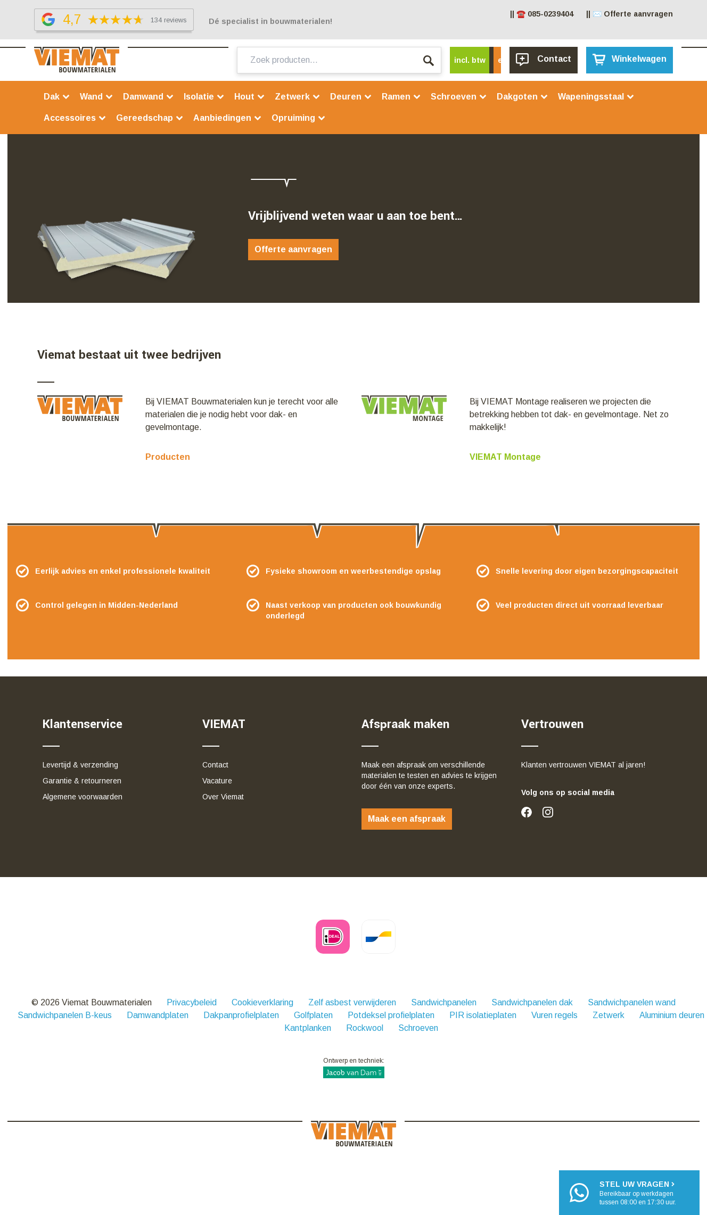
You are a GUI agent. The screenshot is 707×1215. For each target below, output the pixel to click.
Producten (167, 456)
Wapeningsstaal (596, 96)
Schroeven (459, 96)
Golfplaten (313, 1015)
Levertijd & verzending (80, 765)
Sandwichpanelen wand (632, 1002)
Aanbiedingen (227, 117)
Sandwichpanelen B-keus (65, 1015)
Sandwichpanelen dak (532, 1002)
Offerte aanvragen (293, 249)
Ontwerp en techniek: (353, 1067)
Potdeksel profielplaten (391, 1015)
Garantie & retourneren (82, 780)
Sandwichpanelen (443, 1002)
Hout (249, 96)
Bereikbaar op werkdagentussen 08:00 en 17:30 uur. (637, 1192)
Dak (57, 96)
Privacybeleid (192, 1002)
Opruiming (299, 117)
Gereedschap (150, 117)
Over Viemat (223, 796)
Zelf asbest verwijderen (352, 1002)
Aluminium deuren (671, 1015)
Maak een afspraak (407, 818)
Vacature (217, 780)
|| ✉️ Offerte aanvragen (629, 14)
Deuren (351, 96)
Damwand (148, 96)
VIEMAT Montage (505, 456)
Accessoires (75, 117)
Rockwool (364, 1027)
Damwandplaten (157, 1015)
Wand (96, 96)
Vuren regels (554, 1015)
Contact (215, 765)
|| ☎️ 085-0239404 (541, 14)
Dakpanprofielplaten (241, 1015)
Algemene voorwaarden (82, 796)
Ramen (401, 96)
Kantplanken (307, 1027)
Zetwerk (297, 96)
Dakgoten (522, 96)
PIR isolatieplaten (482, 1015)
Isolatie (204, 96)
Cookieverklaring (262, 1002)
